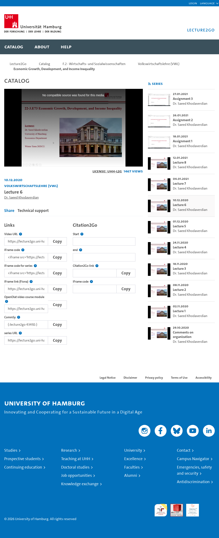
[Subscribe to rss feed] (149, 83)
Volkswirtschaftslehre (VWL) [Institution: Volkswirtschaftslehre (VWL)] (31, 185)
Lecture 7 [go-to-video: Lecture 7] (179, 183)
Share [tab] (9, 210)
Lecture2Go (18, 64)
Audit (174, 506)
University (133, 450)
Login (193, 3)
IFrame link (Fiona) (18, 281)
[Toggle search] (207, 46)
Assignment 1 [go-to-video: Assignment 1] (182, 141)
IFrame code (14, 250)
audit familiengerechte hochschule (160, 510)
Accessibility (204, 377)
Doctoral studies (75, 467)
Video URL (13, 234)
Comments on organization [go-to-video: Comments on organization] (183, 334)
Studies (10, 450)
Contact (183, 450)
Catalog (44, 64)
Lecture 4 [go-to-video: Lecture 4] (179, 247)
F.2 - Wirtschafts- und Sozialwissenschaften (94, 64)
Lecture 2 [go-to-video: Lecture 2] (179, 289)
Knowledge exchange (80, 484)
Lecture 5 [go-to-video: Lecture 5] (179, 226)
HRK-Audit (190, 509)
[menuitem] (14, 46)
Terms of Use (179, 377)
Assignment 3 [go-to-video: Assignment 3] (183, 98)
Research (69, 450)
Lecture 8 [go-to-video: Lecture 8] (179, 162)
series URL (13, 333)
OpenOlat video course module (26, 299)
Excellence (133, 459)
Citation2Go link (85, 266)
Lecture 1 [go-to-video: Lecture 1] (179, 311)
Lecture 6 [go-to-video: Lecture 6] (179, 205)
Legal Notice (108, 377)
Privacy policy (154, 377)
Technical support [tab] (33, 210)
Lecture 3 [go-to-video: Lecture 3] (179, 268)
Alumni (130, 475)
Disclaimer (130, 377)
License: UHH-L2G (107, 171)
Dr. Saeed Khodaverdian (21, 197)
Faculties (132, 467)
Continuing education (23, 467)
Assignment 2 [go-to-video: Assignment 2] (183, 120)
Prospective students (22, 459)
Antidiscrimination (193, 482)
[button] (207, 3)
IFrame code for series (20, 266)
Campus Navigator (193, 459)
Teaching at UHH (75, 459)
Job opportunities (76, 475)
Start (78, 234)
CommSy (12, 317)
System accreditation (208, 509)
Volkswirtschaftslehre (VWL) (158, 64)
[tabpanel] (73, 282)
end (77, 250)
